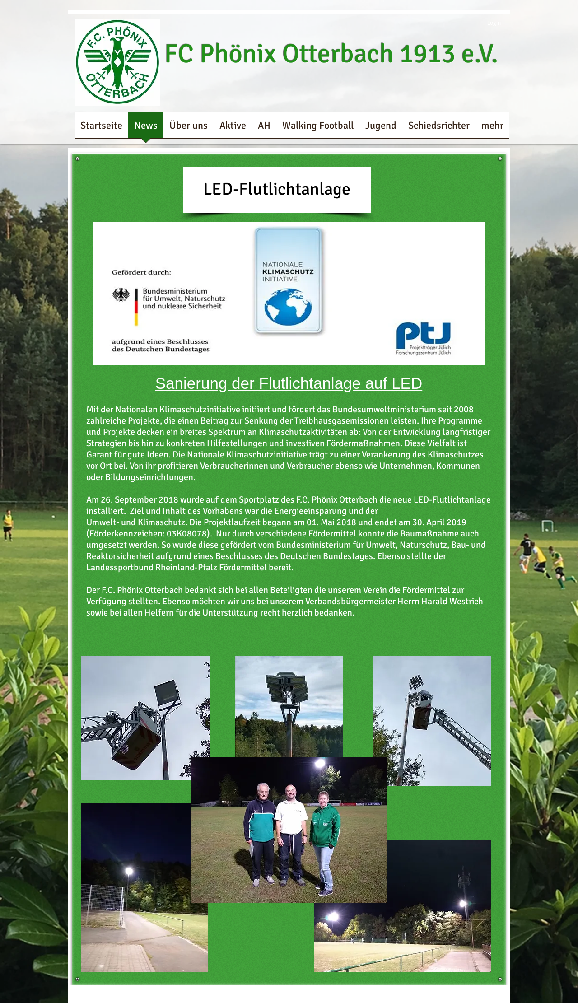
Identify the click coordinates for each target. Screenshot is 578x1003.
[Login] (487, 23)
